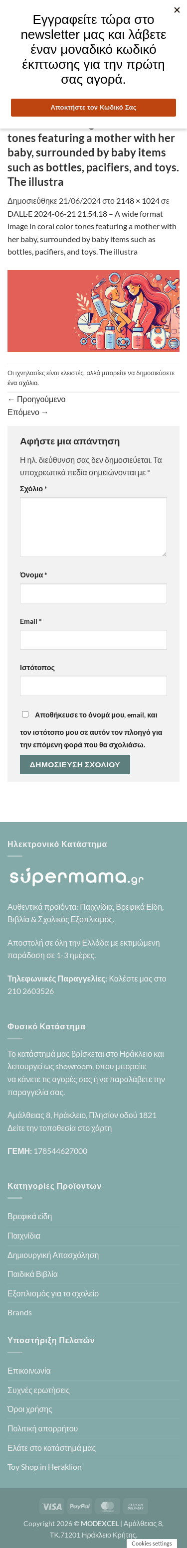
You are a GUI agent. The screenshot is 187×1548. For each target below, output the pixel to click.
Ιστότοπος (37, 667)
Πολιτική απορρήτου (42, 1428)
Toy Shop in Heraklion (44, 1466)
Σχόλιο (33, 488)
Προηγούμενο (36, 399)
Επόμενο (28, 412)
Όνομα (33, 574)
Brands (19, 1312)
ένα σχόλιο (22, 383)
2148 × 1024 (138, 200)
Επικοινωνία (29, 1370)
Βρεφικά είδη (29, 1216)
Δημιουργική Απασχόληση (53, 1255)
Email (31, 621)
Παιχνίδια (23, 1235)
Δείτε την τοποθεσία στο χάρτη (59, 1127)
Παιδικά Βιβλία (32, 1273)
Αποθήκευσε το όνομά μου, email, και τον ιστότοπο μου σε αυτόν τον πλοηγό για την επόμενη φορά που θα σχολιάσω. (91, 729)
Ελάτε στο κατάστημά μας (51, 1447)
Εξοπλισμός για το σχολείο (53, 1293)
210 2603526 (30, 990)
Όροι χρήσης (29, 1408)
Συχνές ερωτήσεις (38, 1390)
